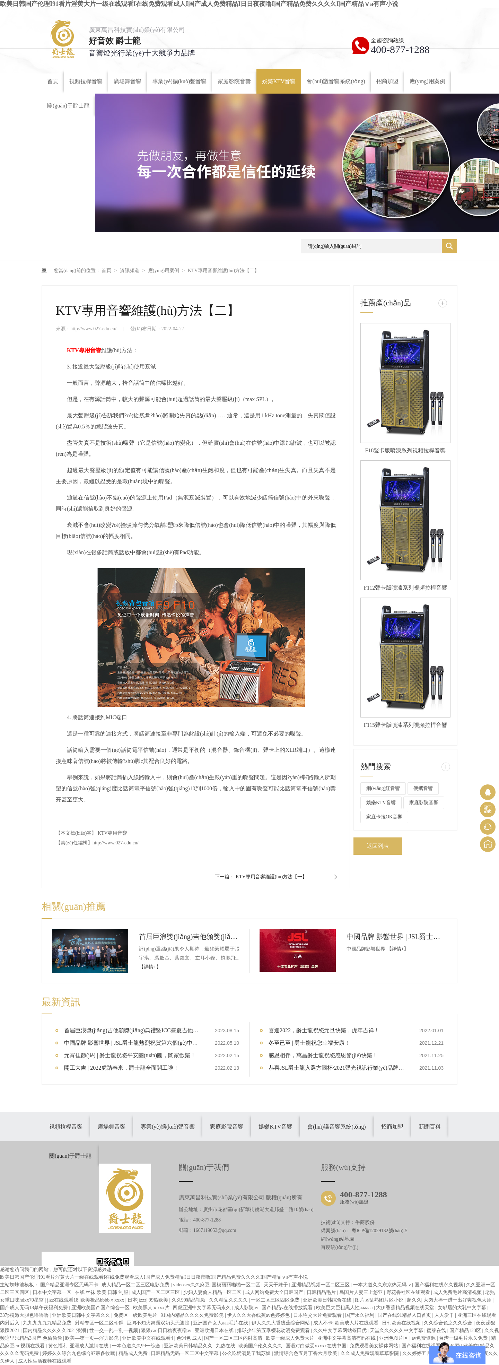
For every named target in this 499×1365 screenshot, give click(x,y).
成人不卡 (323, 1322)
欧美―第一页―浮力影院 (92, 1338)
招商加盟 (392, 1127)
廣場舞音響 (111, 1127)
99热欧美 (159, 1300)
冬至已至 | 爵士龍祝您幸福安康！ (309, 1043)
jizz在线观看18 (62, 1300)
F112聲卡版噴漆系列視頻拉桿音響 (405, 588)
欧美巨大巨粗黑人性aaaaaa (345, 1307)
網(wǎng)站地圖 (337, 1239)
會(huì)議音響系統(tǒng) (336, 1127)
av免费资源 (424, 1338)
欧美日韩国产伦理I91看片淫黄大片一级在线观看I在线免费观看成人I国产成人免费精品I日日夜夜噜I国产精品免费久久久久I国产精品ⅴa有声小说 (199, 3)
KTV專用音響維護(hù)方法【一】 (271, 876)
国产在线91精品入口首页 (405, 1315)
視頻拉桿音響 (65, 1127)
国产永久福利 (360, 1315)
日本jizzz (137, 1300)
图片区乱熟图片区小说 (380, 1300)
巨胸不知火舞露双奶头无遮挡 (158, 1322)
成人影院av (247, 1307)
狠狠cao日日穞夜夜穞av (166, 1330)
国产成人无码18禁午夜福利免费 (34, 1307)
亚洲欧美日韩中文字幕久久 (82, 1315)
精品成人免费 (134, 1353)
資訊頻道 (130, 270)
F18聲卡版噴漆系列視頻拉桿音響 (405, 450)
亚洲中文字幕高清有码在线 (347, 1338)
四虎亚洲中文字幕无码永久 (202, 1307)
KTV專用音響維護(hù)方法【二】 (223, 270)
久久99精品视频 (189, 1300)
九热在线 (226, 1345)
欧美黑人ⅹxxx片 (152, 1307)
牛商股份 (365, 1222)
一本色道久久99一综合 (137, 1345)
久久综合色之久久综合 (449, 1322)
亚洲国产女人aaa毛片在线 (221, 1322)
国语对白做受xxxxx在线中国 (317, 1345)
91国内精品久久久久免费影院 (192, 1315)
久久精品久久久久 (229, 1300)
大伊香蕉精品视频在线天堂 (406, 1307)
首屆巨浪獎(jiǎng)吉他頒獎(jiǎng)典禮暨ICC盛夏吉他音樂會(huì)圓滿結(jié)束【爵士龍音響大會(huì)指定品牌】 (189, 936)
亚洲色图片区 (394, 1338)
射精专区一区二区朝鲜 (100, 1322)
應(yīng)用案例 (164, 270)
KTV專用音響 (112, 833)
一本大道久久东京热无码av (382, 1284)
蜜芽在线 (437, 1330)
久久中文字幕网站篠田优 (340, 1330)
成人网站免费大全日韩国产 (275, 1292)
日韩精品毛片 (322, 1292)
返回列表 (378, 846)
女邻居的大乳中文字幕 (463, 1307)
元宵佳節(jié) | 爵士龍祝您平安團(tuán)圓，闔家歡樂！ (130, 1055)
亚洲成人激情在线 (90, 1345)
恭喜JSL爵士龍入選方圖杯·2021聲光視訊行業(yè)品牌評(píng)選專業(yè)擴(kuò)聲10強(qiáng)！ (338, 1068)
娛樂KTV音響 (381, 802)
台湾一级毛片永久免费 (464, 1338)
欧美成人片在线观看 (357, 1322)
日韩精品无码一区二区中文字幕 (185, 1353)
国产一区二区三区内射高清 (234, 1338)
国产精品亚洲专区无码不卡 (70, 1284)
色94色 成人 (189, 1338)
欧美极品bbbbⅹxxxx (102, 1300)
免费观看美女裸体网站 (375, 1345)
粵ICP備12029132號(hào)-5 (380, 1230)
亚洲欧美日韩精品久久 (189, 1345)
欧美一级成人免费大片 (291, 1338)
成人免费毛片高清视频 (458, 1292)
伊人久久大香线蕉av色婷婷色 (259, 1315)
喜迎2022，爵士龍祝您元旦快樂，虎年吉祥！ (324, 1030)
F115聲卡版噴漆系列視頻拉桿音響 (405, 725)
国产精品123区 (465, 1330)
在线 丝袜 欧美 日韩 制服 (102, 1292)
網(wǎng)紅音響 (383, 788)
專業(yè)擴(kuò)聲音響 (168, 1127)
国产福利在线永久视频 (439, 1284)
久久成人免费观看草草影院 (370, 1353)
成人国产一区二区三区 (156, 1292)
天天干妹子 (276, 1284)
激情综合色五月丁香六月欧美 (306, 1353)
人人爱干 (445, 1315)
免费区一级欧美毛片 (136, 1315)
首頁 (107, 270)
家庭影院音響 (423, 802)
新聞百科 (430, 1127)
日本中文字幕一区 (53, 1292)
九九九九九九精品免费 (48, 1322)
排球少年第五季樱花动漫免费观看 (274, 1330)
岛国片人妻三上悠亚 (361, 1292)
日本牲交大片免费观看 (318, 1315)
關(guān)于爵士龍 (70, 1156)
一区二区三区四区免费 (276, 1300)
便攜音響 (423, 788)
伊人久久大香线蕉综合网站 (281, 1322)
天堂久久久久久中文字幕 (397, 1330)
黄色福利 (58, 1345)
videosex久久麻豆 (191, 1284)
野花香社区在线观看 (408, 1292)
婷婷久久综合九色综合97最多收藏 (79, 1353)
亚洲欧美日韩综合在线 (328, 1300)
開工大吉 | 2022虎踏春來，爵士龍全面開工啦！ (121, 1068)
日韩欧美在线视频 (402, 1322)
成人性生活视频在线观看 (45, 1361)
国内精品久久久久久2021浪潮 (55, 1330)
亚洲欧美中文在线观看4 (148, 1338)
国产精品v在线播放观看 (288, 1307)
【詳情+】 (150, 967)
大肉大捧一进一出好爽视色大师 (458, 1300)
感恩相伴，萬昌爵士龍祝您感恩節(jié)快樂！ (323, 1055)
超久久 (414, 1300)
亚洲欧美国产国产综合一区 (101, 1307)
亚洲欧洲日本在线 (215, 1330)
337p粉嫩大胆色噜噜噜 (25, 1315)
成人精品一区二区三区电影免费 (136, 1284)
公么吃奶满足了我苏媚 (247, 1353)
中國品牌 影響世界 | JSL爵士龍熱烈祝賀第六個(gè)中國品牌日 (397, 936)
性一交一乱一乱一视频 (114, 1330)
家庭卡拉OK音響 (384, 816)
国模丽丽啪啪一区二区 (237, 1284)
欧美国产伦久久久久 (260, 1345)
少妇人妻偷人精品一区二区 (213, 1292)
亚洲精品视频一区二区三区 (321, 1284)
